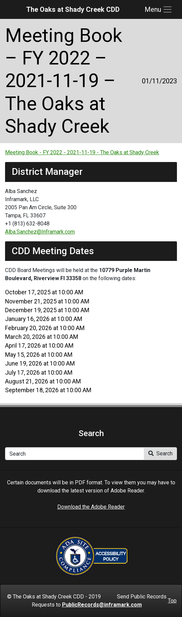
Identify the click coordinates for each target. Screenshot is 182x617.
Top (172, 600)
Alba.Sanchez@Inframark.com (40, 232)
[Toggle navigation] (159, 9)
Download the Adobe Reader (91, 507)
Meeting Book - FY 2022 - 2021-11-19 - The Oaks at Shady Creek (82, 152)
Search (160, 453)
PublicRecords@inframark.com (102, 604)
